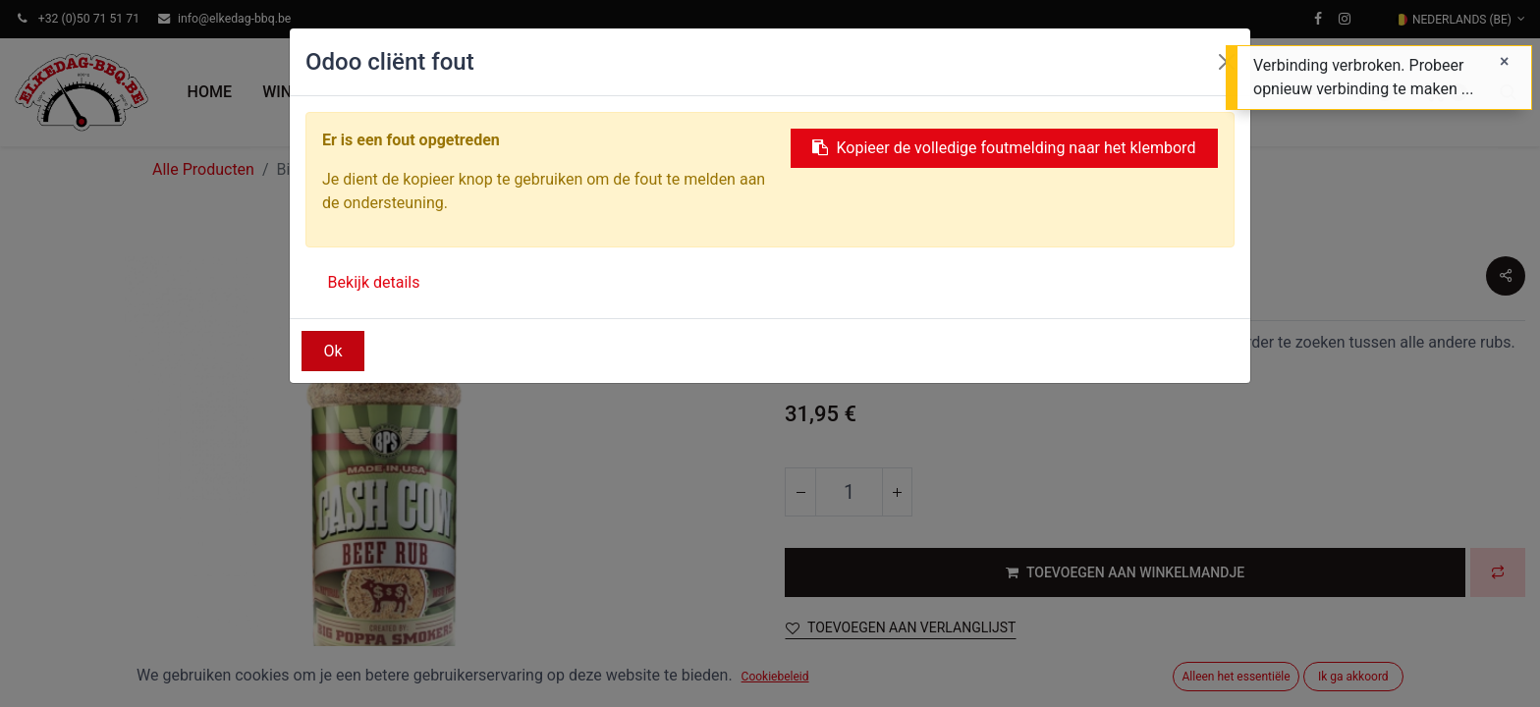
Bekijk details (374, 282)
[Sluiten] (1504, 62)
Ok (333, 351)
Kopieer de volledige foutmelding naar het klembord (1003, 147)
